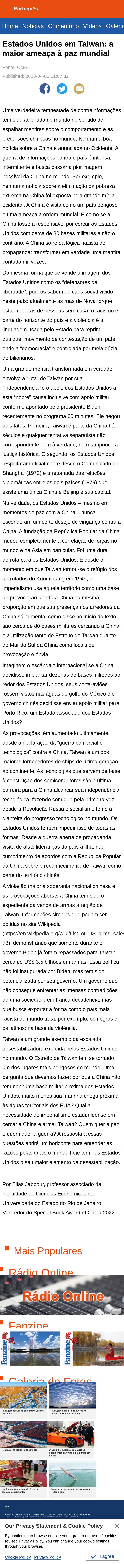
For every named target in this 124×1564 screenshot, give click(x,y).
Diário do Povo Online (23, 1514)
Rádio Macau (9, 1514)
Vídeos (92, 26)
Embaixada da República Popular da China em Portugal (60, 1517)
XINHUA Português (39, 1514)
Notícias (33, 26)
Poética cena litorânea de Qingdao (19, 1450)
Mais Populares (48, 1251)
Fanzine (29, 1326)
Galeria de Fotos (50, 1382)
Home (10, 26)
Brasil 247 (51, 1514)
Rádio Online (41, 1273)
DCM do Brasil (85, 1514)
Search (115, 9)
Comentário (63, 26)
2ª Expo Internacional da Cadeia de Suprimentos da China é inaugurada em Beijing (69, 1453)
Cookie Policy (18, 1557)
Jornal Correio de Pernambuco (68, 1514)
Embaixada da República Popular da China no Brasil (22, 1517)
